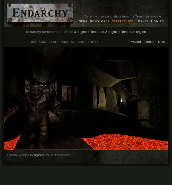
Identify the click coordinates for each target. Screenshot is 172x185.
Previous (136, 42)
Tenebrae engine (133, 32)
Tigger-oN (39, 155)
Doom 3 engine (75, 32)
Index (150, 42)
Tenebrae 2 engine (104, 32)
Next (161, 42)
